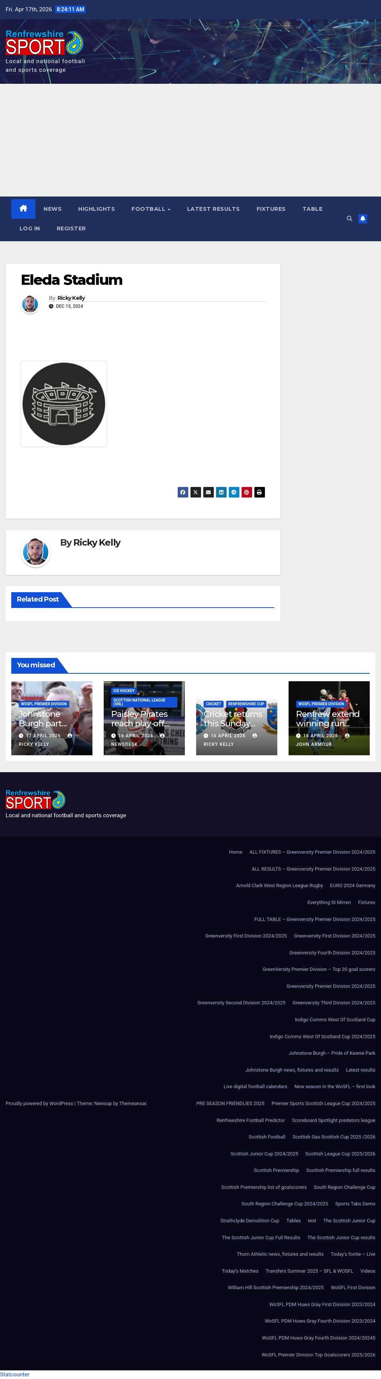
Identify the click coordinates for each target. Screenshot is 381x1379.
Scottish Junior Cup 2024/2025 (264, 1154)
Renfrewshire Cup (246, 704)
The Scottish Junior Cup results (341, 1237)
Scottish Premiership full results (340, 1170)
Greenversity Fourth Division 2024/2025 (332, 953)
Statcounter (15, 1374)
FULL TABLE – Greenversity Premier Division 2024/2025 (314, 919)
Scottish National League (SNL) (139, 702)
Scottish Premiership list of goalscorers (264, 1187)
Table (312, 209)
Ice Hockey (124, 691)
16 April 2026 (136, 735)
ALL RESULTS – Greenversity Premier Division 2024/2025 (313, 869)
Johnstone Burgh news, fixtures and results (292, 1070)
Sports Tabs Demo (355, 1204)
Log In (30, 228)
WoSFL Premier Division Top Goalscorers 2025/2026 (318, 1355)
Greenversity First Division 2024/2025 (246, 936)
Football (150, 209)
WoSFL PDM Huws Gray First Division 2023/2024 (322, 1304)
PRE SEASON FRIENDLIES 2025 (230, 1103)
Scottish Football (267, 1137)
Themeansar (132, 1103)
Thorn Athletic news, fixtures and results (280, 1254)
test (312, 1220)
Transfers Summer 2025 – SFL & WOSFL (309, 1271)
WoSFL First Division (353, 1288)
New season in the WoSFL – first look (335, 1087)
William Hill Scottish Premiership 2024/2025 (276, 1288)
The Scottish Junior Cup (349, 1220)
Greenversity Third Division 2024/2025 (334, 1003)
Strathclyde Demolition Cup (250, 1220)
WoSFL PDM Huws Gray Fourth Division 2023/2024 (320, 1321)
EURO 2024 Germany (352, 886)
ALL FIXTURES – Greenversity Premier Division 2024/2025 (312, 852)
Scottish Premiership (276, 1170)
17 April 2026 (44, 735)
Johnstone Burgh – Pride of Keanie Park (332, 1053)
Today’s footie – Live (353, 1254)
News (53, 209)
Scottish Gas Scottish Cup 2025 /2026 (334, 1137)
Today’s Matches (240, 1271)
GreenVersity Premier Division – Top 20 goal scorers (319, 969)
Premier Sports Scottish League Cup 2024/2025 (323, 1103)
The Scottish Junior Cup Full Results (261, 1237)
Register (71, 228)
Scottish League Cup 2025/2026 (340, 1154)
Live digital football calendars (255, 1087)
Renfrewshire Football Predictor (250, 1120)
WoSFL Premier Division (44, 704)
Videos (367, 1271)
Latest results (213, 209)
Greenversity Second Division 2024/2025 (241, 1003)
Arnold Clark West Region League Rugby (279, 886)
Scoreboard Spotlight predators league (333, 1120)
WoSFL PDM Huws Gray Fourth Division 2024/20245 (318, 1338)
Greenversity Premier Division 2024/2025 (331, 986)
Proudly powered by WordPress (40, 1103)
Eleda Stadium (71, 280)
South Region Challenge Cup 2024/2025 (285, 1204)
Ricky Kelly (71, 298)
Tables (293, 1220)
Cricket (213, 704)
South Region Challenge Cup (344, 1187)
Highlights (97, 209)
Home (235, 852)
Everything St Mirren (329, 902)
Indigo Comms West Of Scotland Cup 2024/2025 (322, 1036)
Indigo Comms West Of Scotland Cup (335, 1019)
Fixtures (271, 209)
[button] (349, 218)
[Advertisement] (190, 140)
